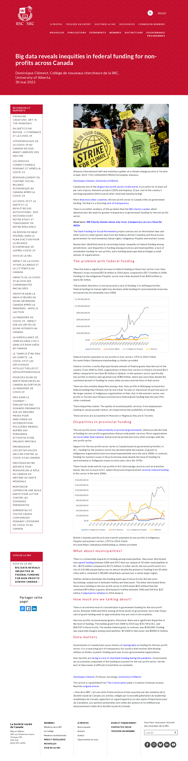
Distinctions (134, 32)
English (162, 13)
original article (91, 686)
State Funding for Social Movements (97, 231)
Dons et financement (123, 723)
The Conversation (116, 682)
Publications (77, 32)
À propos (56, 24)
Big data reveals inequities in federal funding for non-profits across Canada (27, 574)
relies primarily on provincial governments (119, 429)
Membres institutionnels (55, 735)
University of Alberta (106, 180)
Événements (97, 32)
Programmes (156, 36)
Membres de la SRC (53, 727)
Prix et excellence (55, 739)
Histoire (81, 731)
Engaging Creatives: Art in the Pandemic (25, 120)
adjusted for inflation (94, 593)
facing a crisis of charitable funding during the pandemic (122, 658)
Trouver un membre (123, 731)
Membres (115, 32)
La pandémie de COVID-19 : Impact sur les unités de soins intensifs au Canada (25, 324)
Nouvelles (57, 32)
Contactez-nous (121, 727)
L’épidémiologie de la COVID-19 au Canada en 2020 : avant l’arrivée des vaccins (26, 148)
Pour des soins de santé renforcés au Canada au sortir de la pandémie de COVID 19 (27, 384)
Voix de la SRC (22, 255)
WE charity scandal (139, 209)
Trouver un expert (78, 24)
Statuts (81, 735)
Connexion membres (151, 24)
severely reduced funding (155, 469)
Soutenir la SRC (105, 24)
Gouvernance (155, 32)
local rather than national (90, 436)
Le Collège (49, 731)
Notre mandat (84, 727)
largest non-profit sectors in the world (117, 186)
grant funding (86, 562)
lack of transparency (118, 203)
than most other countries (93, 199)
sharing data (129, 645)
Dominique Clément (83, 180)
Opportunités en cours (88, 739)
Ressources (127, 24)
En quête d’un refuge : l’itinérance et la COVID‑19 (27, 132)
